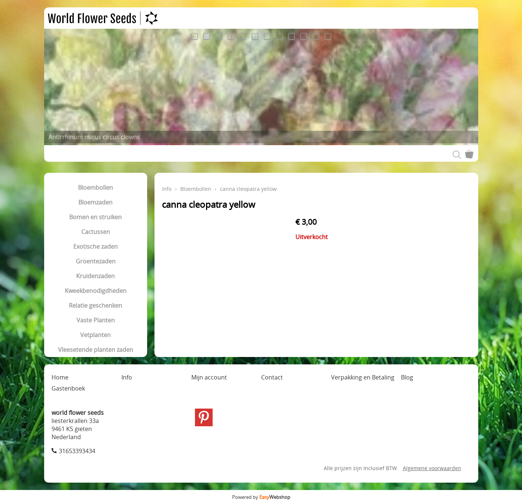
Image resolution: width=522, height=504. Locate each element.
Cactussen (95, 232)
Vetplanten (95, 335)
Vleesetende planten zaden (95, 350)
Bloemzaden (95, 202)
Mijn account (209, 377)
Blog (407, 377)
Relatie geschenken (95, 305)
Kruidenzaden (95, 276)
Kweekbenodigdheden (96, 291)
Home (60, 377)
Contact (272, 377)
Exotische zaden (95, 246)
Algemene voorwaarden (432, 468)
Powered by (261, 497)
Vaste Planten (96, 320)
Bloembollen (95, 187)
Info (166, 188)
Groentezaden (96, 261)
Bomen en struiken (95, 217)
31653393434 (77, 451)
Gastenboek (68, 388)
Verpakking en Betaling (362, 377)
